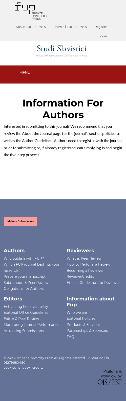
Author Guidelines (37, 140)
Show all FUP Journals (70, 27)
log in (100, 147)
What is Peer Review (84, 258)
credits (37, 367)
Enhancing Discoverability (26, 307)
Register (101, 27)
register (88, 140)
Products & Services (83, 325)
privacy (24, 367)
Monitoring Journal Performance (31, 325)
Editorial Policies (81, 318)
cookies (10, 367)
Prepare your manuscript (25, 276)
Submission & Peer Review (26, 283)
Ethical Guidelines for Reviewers (94, 283)
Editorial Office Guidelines (26, 313)
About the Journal (37, 133)
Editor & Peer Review (21, 319)
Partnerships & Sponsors (87, 331)
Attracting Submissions (24, 331)
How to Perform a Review (88, 264)
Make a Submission (20, 221)
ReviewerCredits (80, 276)
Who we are (77, 313)
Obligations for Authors (24, 289)
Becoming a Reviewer (85, 271)
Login (103, 36)
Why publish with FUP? (24, 258)
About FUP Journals (31, 27)
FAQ (70, 337)
